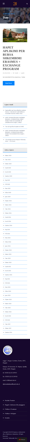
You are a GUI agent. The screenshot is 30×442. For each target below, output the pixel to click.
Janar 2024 (7, 246)
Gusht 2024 (8, 217)
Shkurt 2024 (8, 242)
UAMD (16, 73)
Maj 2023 (7, 279)
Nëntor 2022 (8, 303)
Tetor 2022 (8, 308)
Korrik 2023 (8, 270)
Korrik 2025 (8, 172)
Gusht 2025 (8, 168)
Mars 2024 (7, 238)
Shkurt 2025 (8, 192)
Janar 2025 (7, 196)
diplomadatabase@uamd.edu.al (11, 384)
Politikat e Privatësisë (10, 409)
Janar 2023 (7, 295)
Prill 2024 (7, 233)
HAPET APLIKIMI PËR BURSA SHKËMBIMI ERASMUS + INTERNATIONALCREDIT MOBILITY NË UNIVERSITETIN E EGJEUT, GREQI (15, 133)
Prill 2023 (7, 283)
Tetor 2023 (8, 258)
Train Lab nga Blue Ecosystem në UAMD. (14, 126)
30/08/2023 (6, 73)
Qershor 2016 (8, 332)
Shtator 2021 (8, 328)
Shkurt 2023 (8, 291)
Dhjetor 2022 (8, 299)
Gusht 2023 (8, 266)
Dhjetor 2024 (8, 201)
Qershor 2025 (8, 176)
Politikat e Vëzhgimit (10, 413)
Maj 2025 (7, 180)
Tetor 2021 (7, 324)
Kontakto (7, 418)
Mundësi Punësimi (10, 400)
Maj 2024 (7, 229)
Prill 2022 (7, 320)
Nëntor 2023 (8, 254)
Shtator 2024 (8, 213)
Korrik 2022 (8, 316)
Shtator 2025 (8, 164)
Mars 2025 (7, 188)
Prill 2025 (7, 184)
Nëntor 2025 (8, 155)
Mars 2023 (7, 287)
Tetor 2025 (8, 159)
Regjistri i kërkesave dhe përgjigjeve (15, 405)
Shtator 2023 (8, 262)
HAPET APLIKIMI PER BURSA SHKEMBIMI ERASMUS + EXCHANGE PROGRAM (14, 58)
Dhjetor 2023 (8, 250)
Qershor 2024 (8, 225)
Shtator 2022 (8, 312)
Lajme (22, 73)
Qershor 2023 (8, 275)
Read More (8, 83)
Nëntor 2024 (8, 205)
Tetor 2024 (8, 209)
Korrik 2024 (8, 221)
